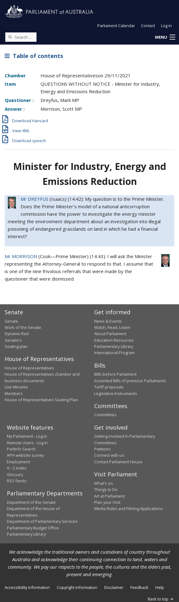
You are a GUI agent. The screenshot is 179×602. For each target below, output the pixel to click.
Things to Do (106, 489)
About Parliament (110, 333)
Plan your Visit (107, 502)
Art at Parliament (109, 496)
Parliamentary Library (113, 346)
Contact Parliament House (118, 462)
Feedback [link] (139, 587)
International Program (114, 352)
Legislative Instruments (115, 393)
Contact (148, 25)
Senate (11, 321)
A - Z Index (17, 468)
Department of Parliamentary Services (42, 521)
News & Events (108, 321)
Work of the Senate (23, 327)
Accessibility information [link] (27, 587)
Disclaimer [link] (113, 587)
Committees (105, 414)
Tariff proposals (109, 387)
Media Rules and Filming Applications (128, 508)
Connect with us (109, 455)
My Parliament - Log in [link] (27, 436)
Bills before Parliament (115, 374)
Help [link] (159, 587)
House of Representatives (29, 368)
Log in (166, 25)
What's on (103, 483)
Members (14, 393)
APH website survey (25, 455)
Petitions (102, 449)
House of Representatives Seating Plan (41, 399)
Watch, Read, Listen (112, 327)
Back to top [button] (161, 599)
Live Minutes (16, 387)
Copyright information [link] (77, 587)
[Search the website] (20, 37)
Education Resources (114, 340)
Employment (18, 462)
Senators (13, 340)
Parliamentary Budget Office (33, 528)
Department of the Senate (31, 502)
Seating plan (16, 346)
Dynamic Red (17, 333)
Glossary (15, 474)
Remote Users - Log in (27, 442)
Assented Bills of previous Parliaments (130, 380)
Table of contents (34, 56)
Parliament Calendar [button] (116, 25)
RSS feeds (17, 481)
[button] (165, 37)
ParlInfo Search (21, 449)
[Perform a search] (10, 36)
